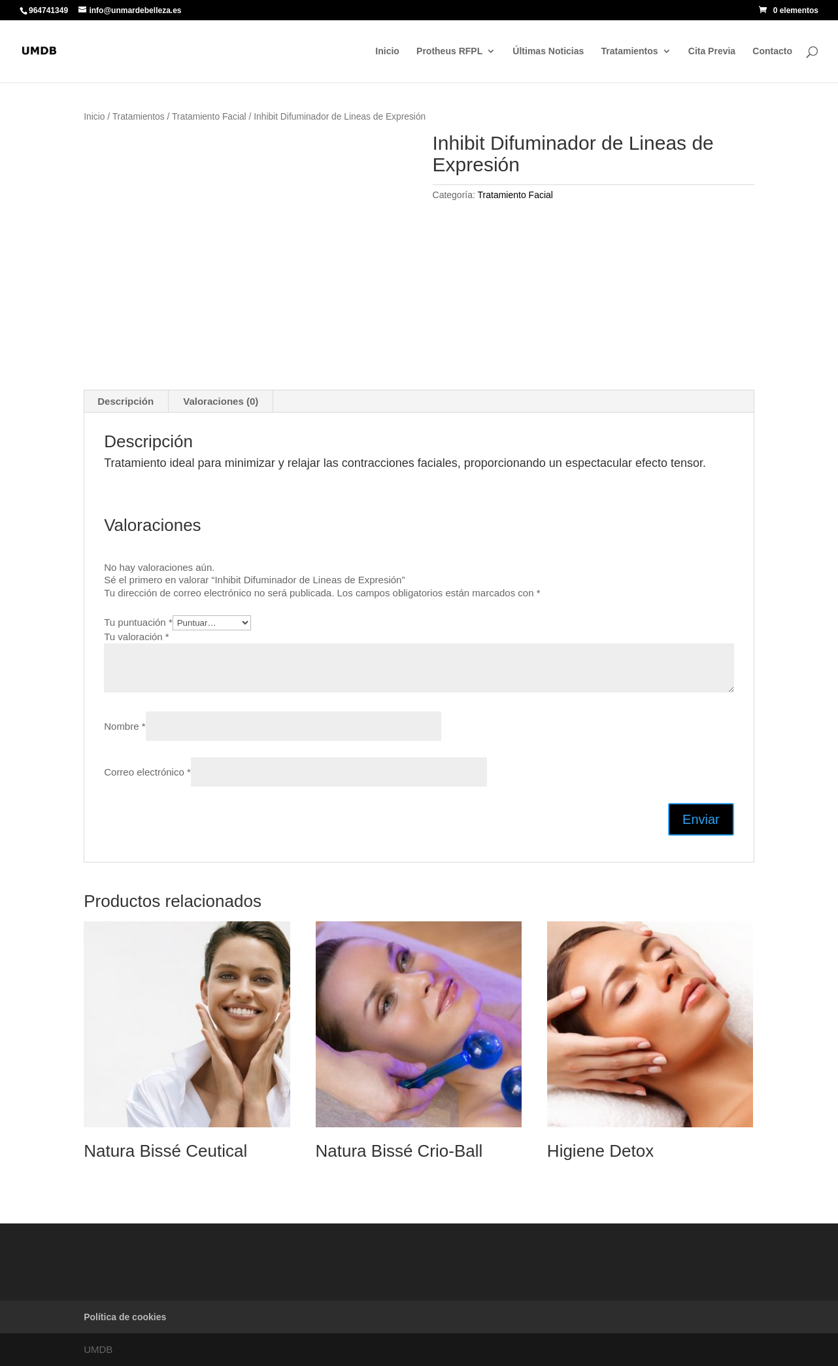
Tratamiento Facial (209, 117)
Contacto (772, 51)
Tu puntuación (138, 622)
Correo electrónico (147, 771)
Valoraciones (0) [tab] (220, 401)
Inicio (387, 51)
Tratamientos (629, 51)
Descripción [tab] (125, 401)
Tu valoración (136, 636)
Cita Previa (711, 51)
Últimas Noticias (548, 51)
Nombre (124, 726)
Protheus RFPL (449, 51)
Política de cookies (125, 1317)
